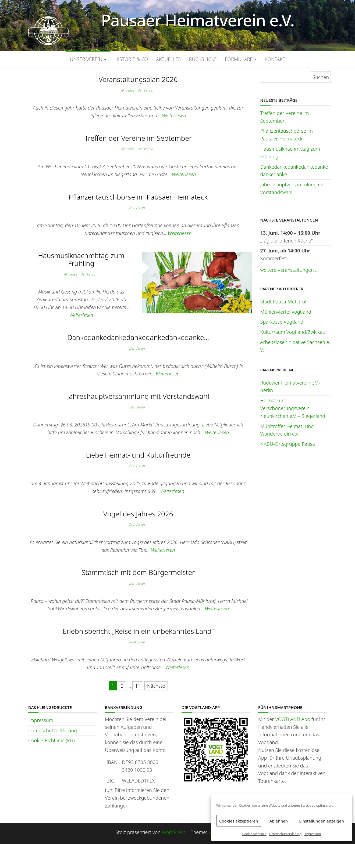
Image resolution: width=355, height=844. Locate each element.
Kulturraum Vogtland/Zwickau (292, 332)
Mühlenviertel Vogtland (285, 312)
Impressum (312, 834)
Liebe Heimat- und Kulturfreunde (138, 455)
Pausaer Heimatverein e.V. (197, 20)
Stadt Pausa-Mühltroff (284, 301)
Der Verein (145, 90)
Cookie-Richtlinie (254, 834)
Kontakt (275, 59)
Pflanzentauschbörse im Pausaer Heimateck (138, 197)
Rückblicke (203, 59)
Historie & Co (131, 59)
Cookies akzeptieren (238, 821)
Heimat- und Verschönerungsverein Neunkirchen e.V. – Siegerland (292, 408)
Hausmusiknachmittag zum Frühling (81, 259)
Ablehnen (278, 821)
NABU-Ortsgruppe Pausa (287, 444)
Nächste (156, 686)
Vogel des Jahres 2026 (138, 514)
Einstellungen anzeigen (321, 821)
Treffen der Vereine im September (138, 138)
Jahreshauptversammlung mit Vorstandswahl (138, 396)
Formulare (241, 59)
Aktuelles (168, 59)
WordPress (174, 832)
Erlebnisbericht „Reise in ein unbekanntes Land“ (138, 631)
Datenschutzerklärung (285, 834)
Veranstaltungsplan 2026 (138, 79)
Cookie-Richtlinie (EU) (51, 740)
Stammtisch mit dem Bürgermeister (138, 572)
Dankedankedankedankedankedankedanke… (138, 337)
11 (138, 686)
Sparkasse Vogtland (281, 321)
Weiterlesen (174, 115)
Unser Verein (88, 59)
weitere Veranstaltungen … (289, 270)
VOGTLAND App (292, 719)
